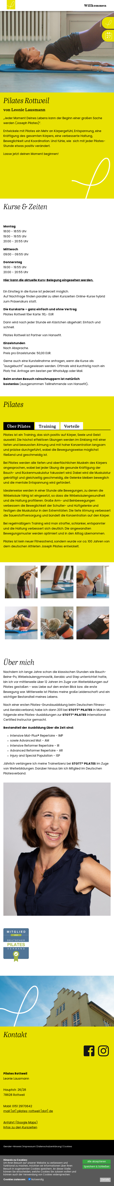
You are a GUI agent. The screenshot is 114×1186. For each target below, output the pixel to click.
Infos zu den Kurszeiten (20, 1127)
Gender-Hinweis (12, 1147)
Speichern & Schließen (96, 1167)
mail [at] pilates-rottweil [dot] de (28, 1111)
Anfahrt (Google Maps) (20, 1122)
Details (105, 1180)
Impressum (29, 1147)
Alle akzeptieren (96, 1162)
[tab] (18, 426)
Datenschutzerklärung (49, 1147)
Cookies (67, 1147)
